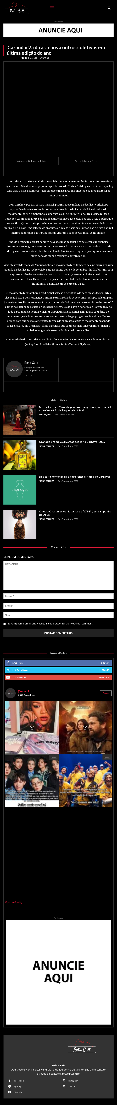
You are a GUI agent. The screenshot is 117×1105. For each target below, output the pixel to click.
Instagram (73, 1080)
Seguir (105, 670)
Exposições (45, 414)
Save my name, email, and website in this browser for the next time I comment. (50, 623)
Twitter (72, 1086)
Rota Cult (31, 363)
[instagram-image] (32, 727)
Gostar (105, 663)
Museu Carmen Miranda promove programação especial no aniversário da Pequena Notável (75, 408)
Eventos (44, 58)
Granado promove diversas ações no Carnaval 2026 (72, 441)
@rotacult (24, 691)
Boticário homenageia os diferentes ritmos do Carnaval (74, 476)
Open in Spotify (14, 902)
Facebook (19, 1080)
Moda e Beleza (29, 58)
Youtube (18, 1092)
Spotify (17, 1086)
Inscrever (104, 677)
